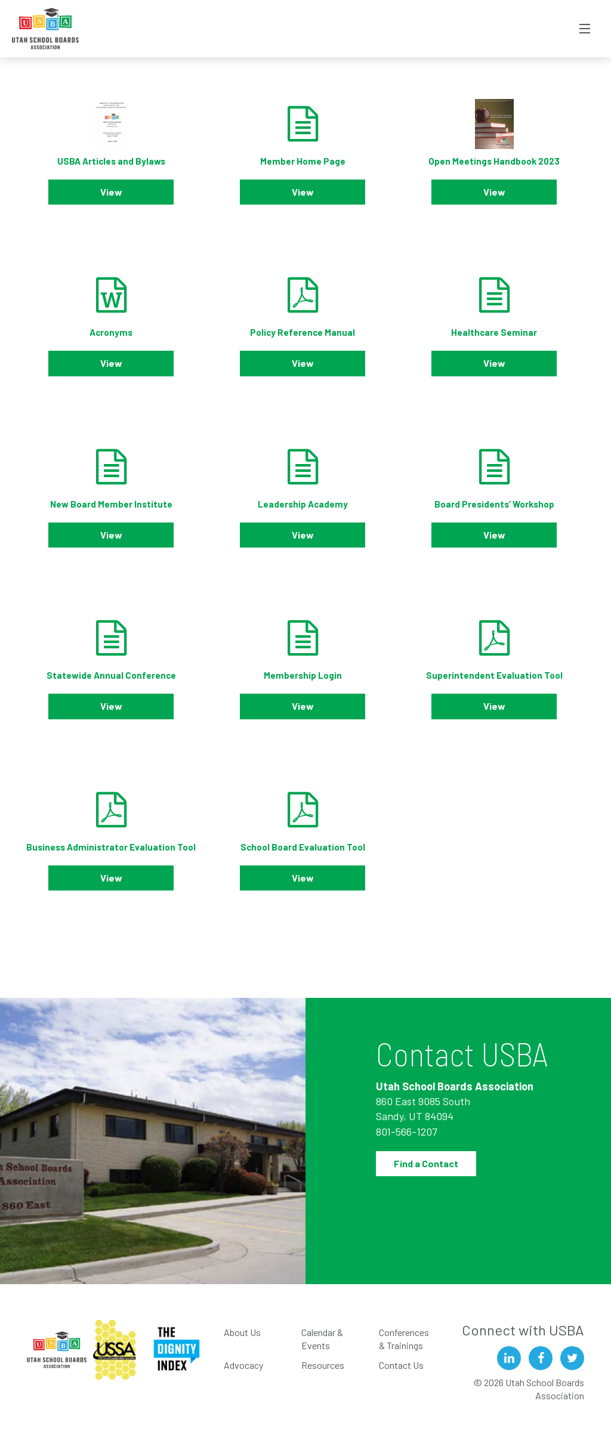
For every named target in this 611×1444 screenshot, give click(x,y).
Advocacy (243, 1365)
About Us (242, 1332)
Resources (322, 1365)
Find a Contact (426, 1163)
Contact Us (401, 1365)
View (111, 191)
